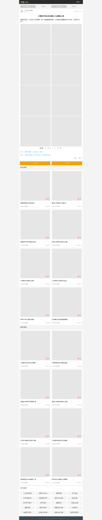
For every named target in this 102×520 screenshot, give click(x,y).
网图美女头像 (59, 507)
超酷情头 (59, 503)
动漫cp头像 (74, 503)
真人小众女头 (37, 155)
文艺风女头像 (46, 155)
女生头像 (35, 152)
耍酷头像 (27, 507)
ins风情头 (74, 507)
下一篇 (67, 163)
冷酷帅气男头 (27, 512)
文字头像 (74, 493)
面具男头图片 (74, 512)
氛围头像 (59, 493)
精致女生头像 (59, 512)
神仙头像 (74, 498)
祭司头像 (43, 503)
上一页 (47, 148)
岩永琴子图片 (27, 503)
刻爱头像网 (23, 2)
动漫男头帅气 (43, 498)
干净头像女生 (27, 498)
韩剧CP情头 (43, 507)
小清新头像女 (28, 155)
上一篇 (35, 163)
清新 (40, 152)
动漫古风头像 (43, 512)
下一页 (59, 148)
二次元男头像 (27, 493)
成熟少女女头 (43, 493)
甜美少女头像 (59, 498)
